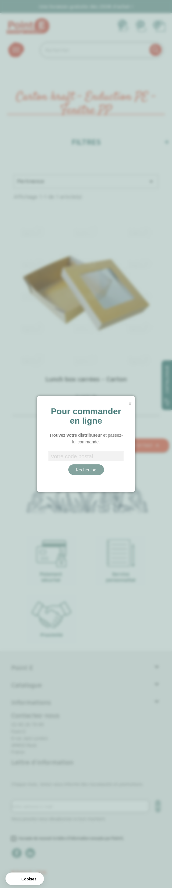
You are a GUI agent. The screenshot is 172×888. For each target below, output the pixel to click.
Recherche (86, 469)
